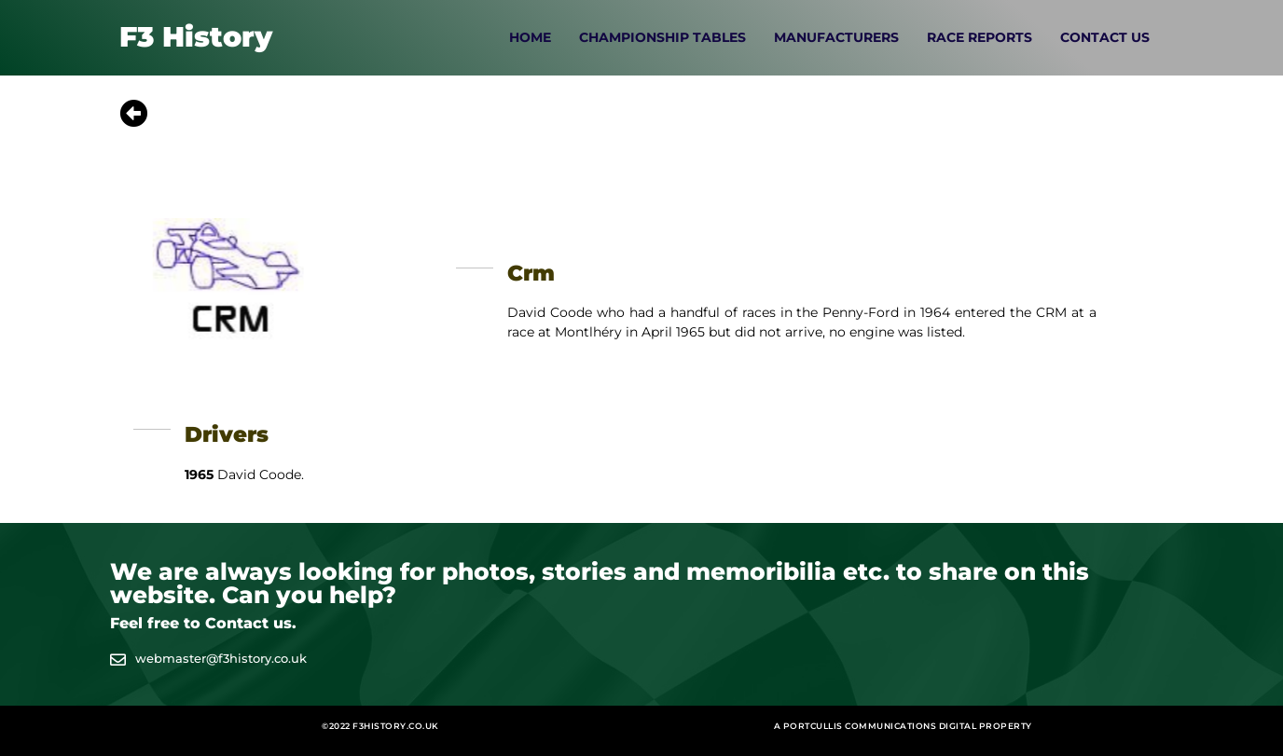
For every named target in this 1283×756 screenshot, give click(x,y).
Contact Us (1105, 37)
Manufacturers (836, 37)
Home (530, 37)
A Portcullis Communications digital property (903, 726)
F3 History (195, 37)
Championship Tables (662, 37)
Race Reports (979, 37)
